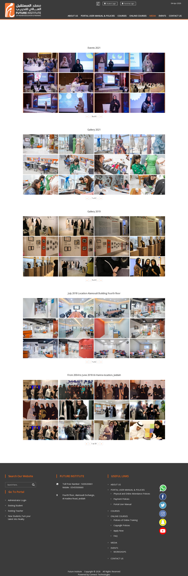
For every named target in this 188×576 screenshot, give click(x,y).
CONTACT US (175, 15)
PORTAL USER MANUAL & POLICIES (98, 15)
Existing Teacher (15, 510)
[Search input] (18, 484)
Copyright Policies (122, 525)
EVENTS (162, 15)
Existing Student (15, 505)
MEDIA (152, 15)
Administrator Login (17, 500)
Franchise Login (128, 3)
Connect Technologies (99, 574)
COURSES (122, 15)
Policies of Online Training (126, 520)
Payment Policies (121, 499)
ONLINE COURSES (137, 15)
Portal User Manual (122, 504)
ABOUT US (73, 15)
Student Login (110, 3)
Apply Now (119, 530)
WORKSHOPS (120, 551)
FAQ (116, 536)
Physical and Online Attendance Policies (132, 493)
